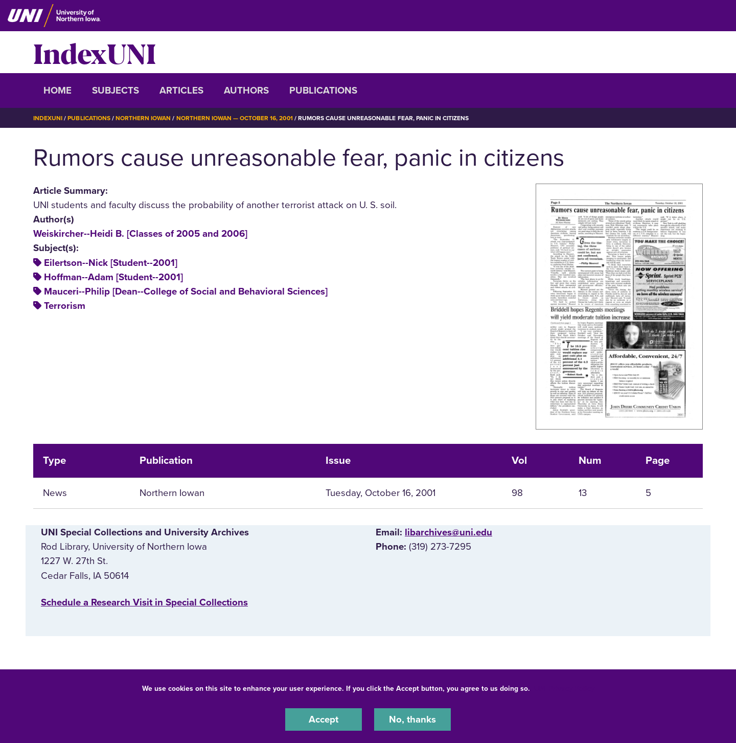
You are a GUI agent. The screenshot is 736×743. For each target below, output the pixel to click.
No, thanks (412, 719)
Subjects (115, 90)
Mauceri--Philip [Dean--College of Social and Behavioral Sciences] (186, 291)
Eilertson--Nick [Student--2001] (110, 262)
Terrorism (64, 305)
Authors (246, 90)
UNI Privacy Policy (564, 688)
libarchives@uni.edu (448, 532)
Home (57, 90)
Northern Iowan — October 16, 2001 (234, 118)
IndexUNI (94, 52)
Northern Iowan (143, 118)
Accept (323, 719)
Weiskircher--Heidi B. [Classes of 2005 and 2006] (140, 233)
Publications (323, 90)
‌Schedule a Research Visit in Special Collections (144, 602)
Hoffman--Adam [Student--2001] (113, 277)
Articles (181, 90)
